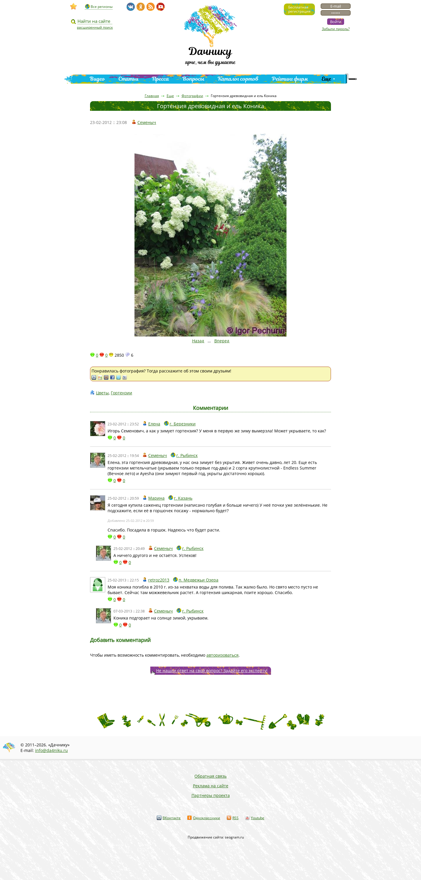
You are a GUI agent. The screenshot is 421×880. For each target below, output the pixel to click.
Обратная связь (210, 776)
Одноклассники (206, 817)
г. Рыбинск (187, 455)
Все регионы (102, 6)
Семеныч (146, 122)
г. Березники (183, 424)
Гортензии (121, 393)
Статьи (128, 78)
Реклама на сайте (210, 785)
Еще (326, 78)
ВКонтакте (172, 817)
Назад (198, 341)
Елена (154, 424)
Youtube (257, 817)
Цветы (102, 393)
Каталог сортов (238, 78)
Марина (156, 498)
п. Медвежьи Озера (198, 580)
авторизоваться (222, 655)
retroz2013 (158, 580)
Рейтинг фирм (290, 78)
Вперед (221, 341)
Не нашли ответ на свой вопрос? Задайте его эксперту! (212, 670)
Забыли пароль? (336, 28)
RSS (235, 817)
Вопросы (193, 78)
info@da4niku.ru (51, 750)
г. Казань (183, 498)
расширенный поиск (95, 27)
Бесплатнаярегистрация (299, 9)
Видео (97, 78)
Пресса (160, 78)
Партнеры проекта (210, 795)
